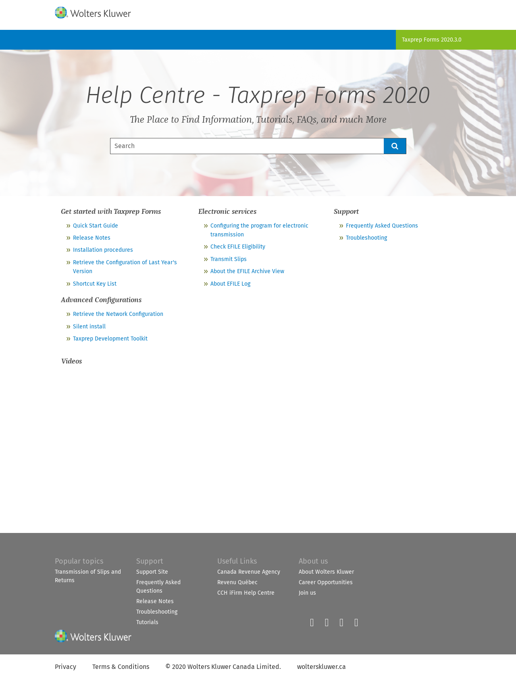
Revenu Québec (237, 582)
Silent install (89, 326)
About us (313, 561)
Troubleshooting (366, 237)
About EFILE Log (230, 283)
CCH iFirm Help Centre (246, 592)
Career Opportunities (326, 582)
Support (149, 561)
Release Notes (91, 237)
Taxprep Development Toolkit (110, 338)
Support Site (152, 571)
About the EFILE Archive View (247, 271)
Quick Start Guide (95, 225)
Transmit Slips (228, 259)
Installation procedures (103, 250)
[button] (395, 146)
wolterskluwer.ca (321, 667)
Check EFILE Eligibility (237, 246)
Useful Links (237, 561)
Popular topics (79, 561)
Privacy (65, 667)
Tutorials (147, 622)
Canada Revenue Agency (248, 571)
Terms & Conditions (120, 667)
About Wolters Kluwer (326, 571)
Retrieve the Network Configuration (118, 314)
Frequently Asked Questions (382, 225)
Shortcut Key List (95, 283)
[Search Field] (258, 146)
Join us (307, 592)
